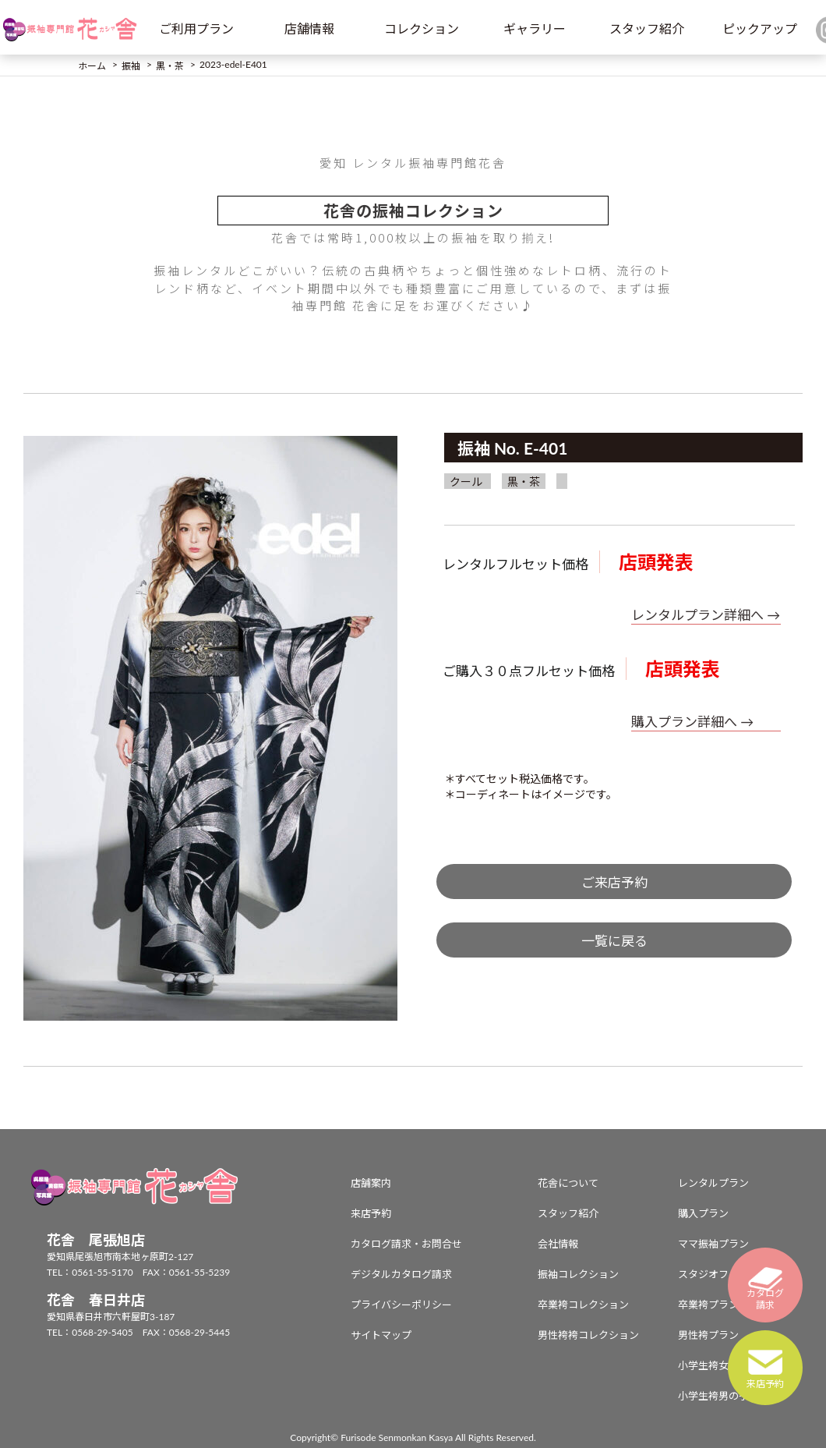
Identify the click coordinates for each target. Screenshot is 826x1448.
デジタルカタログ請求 (401, 1274)
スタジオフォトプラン (728, 1274)
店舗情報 (309, 28)
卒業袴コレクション (583, 1304)
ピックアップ (759, 28)
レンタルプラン (713, 1183)
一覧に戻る (614, 941)
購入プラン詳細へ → (692, 721)
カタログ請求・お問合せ (406, 1243)
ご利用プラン (196, 28)
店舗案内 (371, 1183)
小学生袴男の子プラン (728, 1396)
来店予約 (371, 1213)
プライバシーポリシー (401, 1304)
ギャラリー (534, 28)
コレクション (421, 28)
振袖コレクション (578, 1274)
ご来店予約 (614, 882)
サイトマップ (381, 1335)
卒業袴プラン (708, 1304)
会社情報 (558, 1243)
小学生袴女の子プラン (728, 1365)
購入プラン (703, 1213)
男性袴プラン (708, 1335)
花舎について (568, 1183)
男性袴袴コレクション (588, 1335)
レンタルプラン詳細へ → (705, 615)
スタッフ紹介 (646, 28)
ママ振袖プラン (713, 1243)
